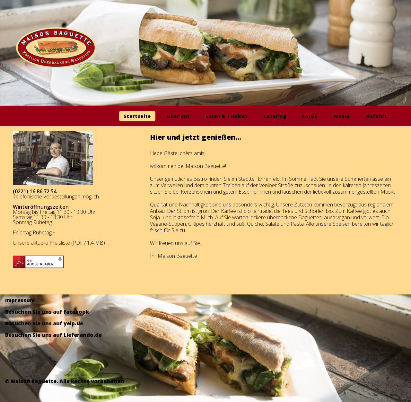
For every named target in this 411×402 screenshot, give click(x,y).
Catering (275, 116)
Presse (341, 116)
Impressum (20, 300)
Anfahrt (376, 116)
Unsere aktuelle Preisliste (41, 242)
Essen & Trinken (226, 116)
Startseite (137, 116)
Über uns (178, 116)
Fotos (309, 116)
